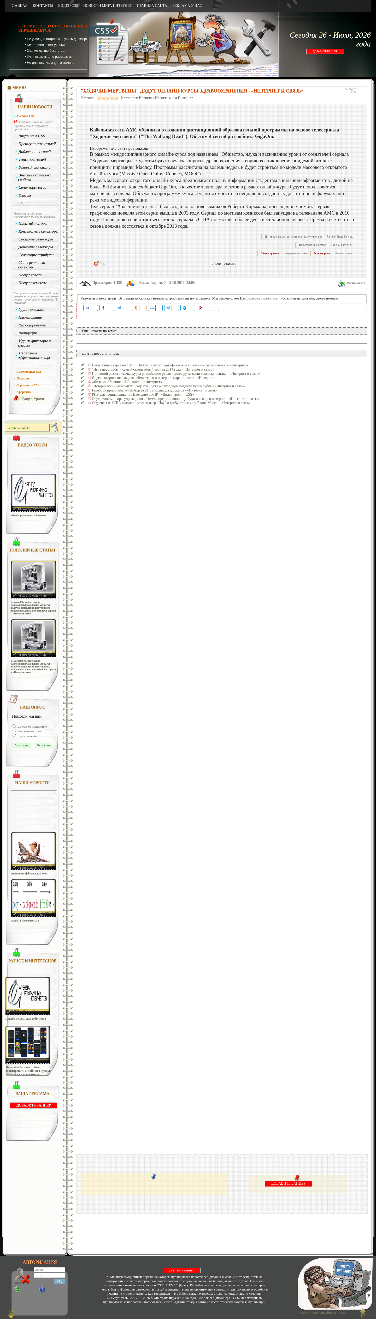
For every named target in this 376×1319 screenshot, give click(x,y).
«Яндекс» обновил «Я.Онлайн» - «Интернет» (127, 382)
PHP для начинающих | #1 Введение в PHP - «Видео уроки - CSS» (143, 394)
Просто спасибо (27, 736)
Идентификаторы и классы (34, 343)
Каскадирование (32, 325)
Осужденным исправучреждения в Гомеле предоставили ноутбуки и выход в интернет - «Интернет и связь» (175, 399)
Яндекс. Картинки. (342, 245)
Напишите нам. (344, 253)
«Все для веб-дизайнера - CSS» (322, 1313)
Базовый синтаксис (34, 167)
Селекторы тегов (32, 187)
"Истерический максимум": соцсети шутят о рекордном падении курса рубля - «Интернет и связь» (168, 386)
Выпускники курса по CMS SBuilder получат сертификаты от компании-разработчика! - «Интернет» (170, 365)
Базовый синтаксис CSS (25, 920)
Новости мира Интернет (174, 98)
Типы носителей (32, 159)
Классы (24, 195)
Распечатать (356, 283)
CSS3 (23, 203)
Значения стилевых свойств (34, 177)
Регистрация (29, 1289)
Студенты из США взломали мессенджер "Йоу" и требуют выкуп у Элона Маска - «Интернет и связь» (171, 403)
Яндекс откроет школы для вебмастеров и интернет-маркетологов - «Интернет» (154, 378)
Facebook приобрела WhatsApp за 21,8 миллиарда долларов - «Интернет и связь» (155, 390)
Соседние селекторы (35, 239)
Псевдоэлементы (32, 283)
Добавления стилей (34, 151)
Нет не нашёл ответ (29, 731)
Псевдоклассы (30, 275)
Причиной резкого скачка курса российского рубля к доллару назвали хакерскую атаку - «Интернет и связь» (176, 374)
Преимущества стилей (37, 144)
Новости (145, 98)
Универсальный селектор (31, 265)
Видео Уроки (33, 399)
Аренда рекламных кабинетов (28, 515)
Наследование (30, 317)
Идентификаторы (33, 223)
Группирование (31, 309)
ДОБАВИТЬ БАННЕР (325, 51)
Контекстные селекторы (38, 231)
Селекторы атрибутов (36, 255)
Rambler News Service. (340, 236)
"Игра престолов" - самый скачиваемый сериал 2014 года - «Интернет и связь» (153, 369)
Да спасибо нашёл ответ (32, 726)
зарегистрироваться (262, 298)
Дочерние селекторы (36, 247)
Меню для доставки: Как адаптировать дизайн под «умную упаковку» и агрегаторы (28, 1071)
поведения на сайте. (295, 253)
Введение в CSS (32, 136)
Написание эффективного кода (34, 355)
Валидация (27, 333)
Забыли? (51, 1289)
